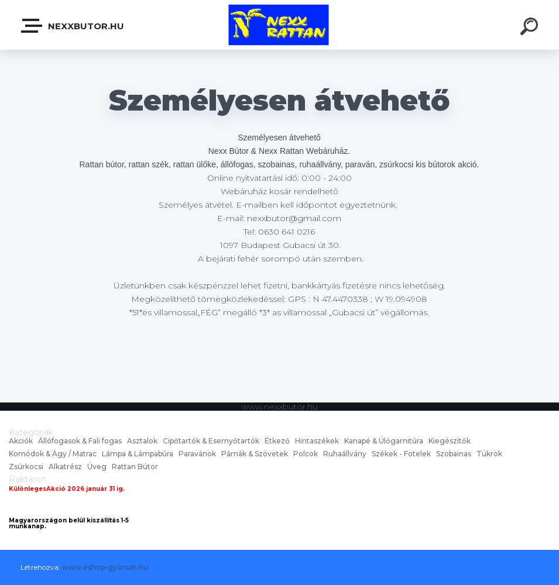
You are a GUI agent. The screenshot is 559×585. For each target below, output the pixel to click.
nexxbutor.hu (73, 26)
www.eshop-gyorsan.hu (105, 567)
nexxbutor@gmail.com (294, 218)
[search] (530, 28)
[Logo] (279, 24)
